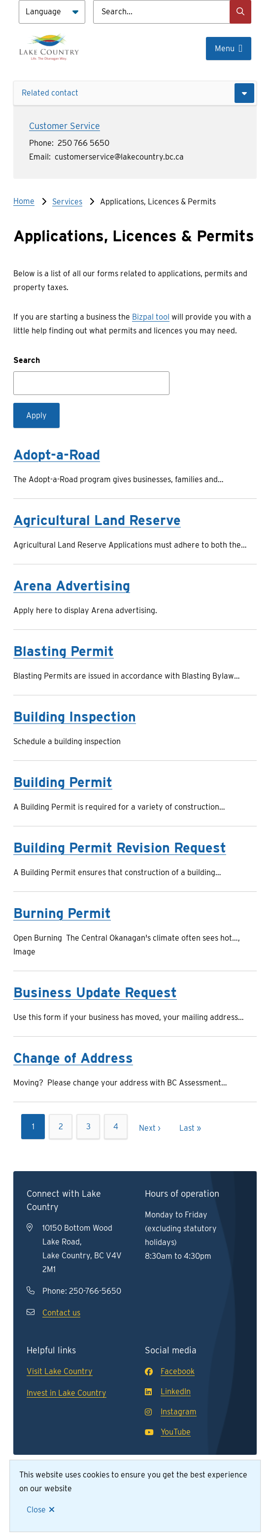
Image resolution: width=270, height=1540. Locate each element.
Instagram (171, 1411)
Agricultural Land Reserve (97, 520)
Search (26, 360)
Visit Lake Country (60, 1371)
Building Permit (62, 782)
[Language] (52, 12)
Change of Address (73, 1058)
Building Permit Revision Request (119, 847)
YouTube (168, 1432)
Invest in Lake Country (66, 1393)
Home (23, 201)
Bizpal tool (150, 317)
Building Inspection (74, 716)
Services (67, 201)
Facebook (170, 1371)
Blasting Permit (63, 651)
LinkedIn (168, 1391)
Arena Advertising (71, 585)
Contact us (61, 1312)
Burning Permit (62, 913)
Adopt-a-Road (56, 454)
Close (36, 1509)
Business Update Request (95, 992)
